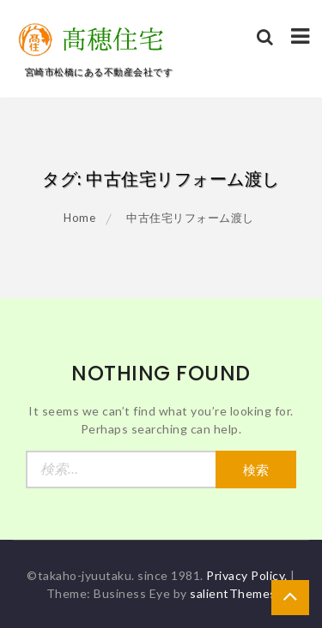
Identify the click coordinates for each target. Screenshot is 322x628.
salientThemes (233, 593)
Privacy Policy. (247, 575)
